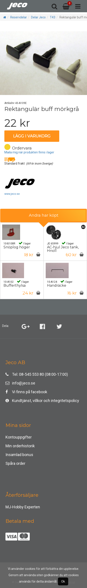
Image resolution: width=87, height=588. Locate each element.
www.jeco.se (12, 193)
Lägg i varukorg (31, 136)
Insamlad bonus (19, 454)
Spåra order (15, 463)
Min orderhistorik (20, 446)
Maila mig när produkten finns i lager (29, 152)
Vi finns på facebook (26, 392)
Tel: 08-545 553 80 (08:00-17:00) (36, 374)
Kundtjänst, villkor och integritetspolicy (42, 400)
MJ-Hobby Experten (22, 507)
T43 (52, 17)
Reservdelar (18, 17)
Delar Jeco (38, 17)
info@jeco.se (20, 383)
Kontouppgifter (18, 437)
